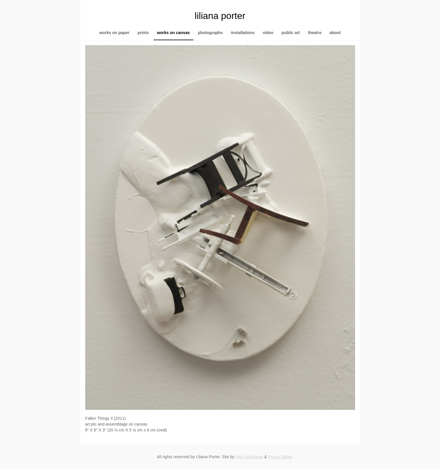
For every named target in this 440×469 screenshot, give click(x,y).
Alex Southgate (249, 456)
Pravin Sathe (279, 456)
